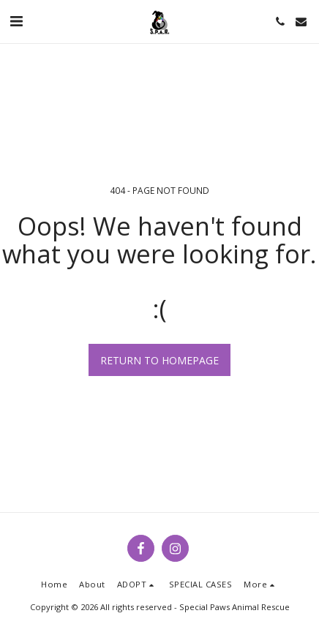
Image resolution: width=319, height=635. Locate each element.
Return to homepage (159, 360)
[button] (16, 21)
